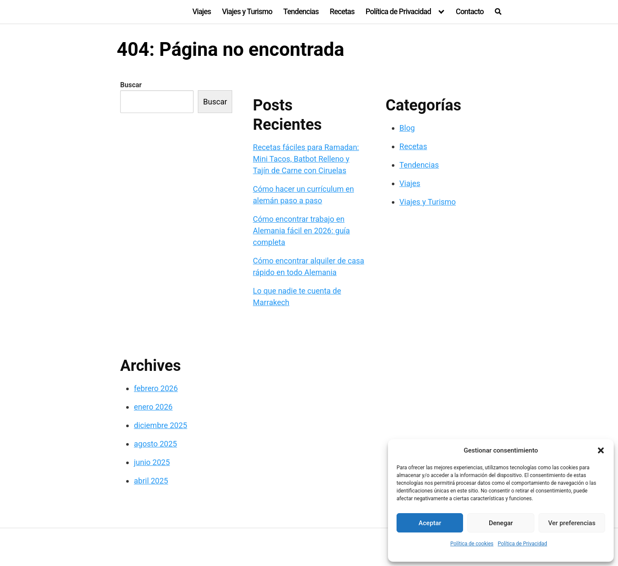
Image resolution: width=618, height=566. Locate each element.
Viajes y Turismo (247, 11)
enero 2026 (153, 406)
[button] (601, 450)
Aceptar (429, 523)
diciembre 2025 (160, 425)
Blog (407, 127)
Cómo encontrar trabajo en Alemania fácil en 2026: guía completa (301, 230)
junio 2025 (152, 462)
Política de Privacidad (522, 544)
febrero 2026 (156, 388)
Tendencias (300, 11)
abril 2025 (151, 480)
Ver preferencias (571, 523)
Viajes (201, 11)
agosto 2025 (155, 443)
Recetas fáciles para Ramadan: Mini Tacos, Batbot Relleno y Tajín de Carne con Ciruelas (306, 159)
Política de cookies (472, 544)
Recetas (342, 11)
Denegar (501, 523)
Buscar (131, 85)
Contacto (470, 11)
